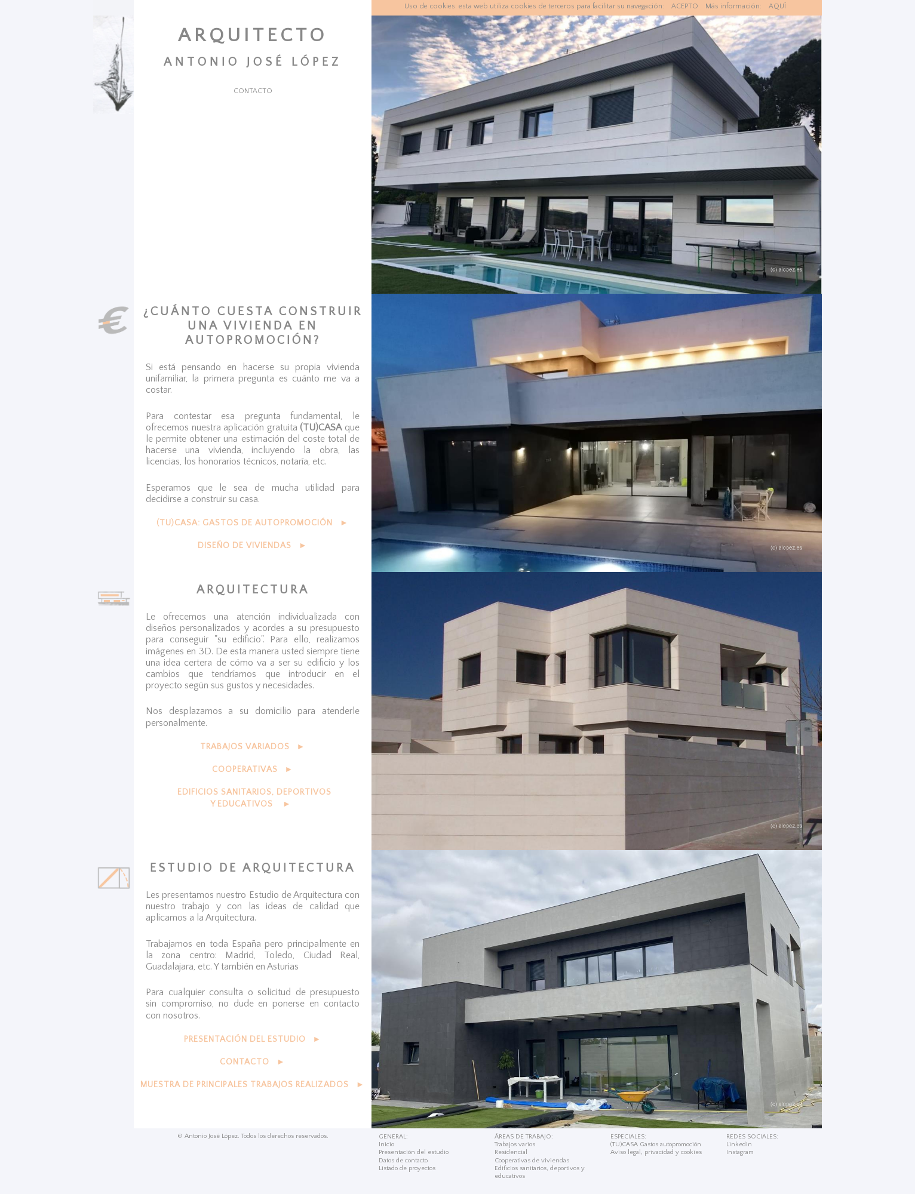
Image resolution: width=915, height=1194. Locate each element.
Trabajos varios (515, 1144)
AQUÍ (777, 6)
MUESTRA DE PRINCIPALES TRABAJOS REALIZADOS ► (252, 1085)
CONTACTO (253, 91)
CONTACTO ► (252, 1062)
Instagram (740, 1152)
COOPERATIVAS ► (253, 769)
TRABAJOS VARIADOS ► (253, 747)
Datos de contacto (403, 1160)
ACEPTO (685, 6)
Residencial (511, 1152)
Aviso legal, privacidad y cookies (656, 1152)
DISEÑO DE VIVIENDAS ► (253, 545)
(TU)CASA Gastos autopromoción (655, 1144)
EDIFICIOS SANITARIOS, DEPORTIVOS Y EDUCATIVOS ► (254, 798)
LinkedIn (739, 1144)
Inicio (386, 1144)
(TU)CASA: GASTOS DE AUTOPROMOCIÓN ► (252, 523)
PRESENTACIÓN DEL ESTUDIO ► (253, 1039)
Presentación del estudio (414, 1152)
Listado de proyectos (407, 1168)
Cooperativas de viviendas (532, 1160)
